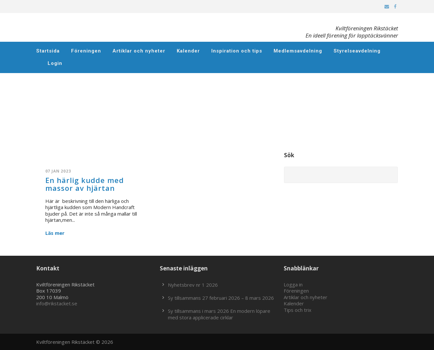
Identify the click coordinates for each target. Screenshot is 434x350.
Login (55, 63)
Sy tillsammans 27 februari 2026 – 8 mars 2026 (221, 298)
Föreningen (86, 51)
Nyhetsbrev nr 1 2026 (193, 285)
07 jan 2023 (58, 171)
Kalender (188, 51)
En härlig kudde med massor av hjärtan (84, 184)
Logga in (293, 284)
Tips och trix (297, 310)
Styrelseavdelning (357, 51)
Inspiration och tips (236, 51)
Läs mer (55, 233)
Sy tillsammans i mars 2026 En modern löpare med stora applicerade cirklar (219, 314)
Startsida (48, 51)
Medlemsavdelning (298, 51)
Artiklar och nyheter (138, 51)
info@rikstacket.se (56, 303)
